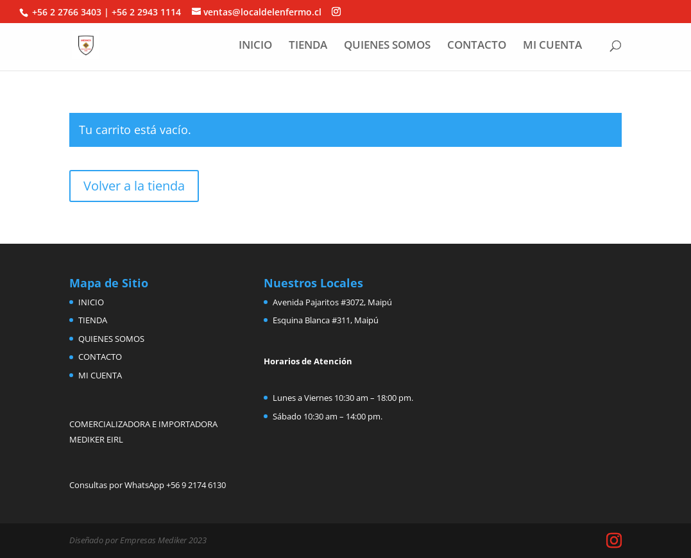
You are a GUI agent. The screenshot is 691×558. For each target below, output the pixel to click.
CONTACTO (476, 46)
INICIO (255, 46)
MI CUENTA (552, 46)
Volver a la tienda (134, 185)
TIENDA (308, 46)
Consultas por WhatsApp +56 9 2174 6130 (147, 485)
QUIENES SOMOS (387, 46)
